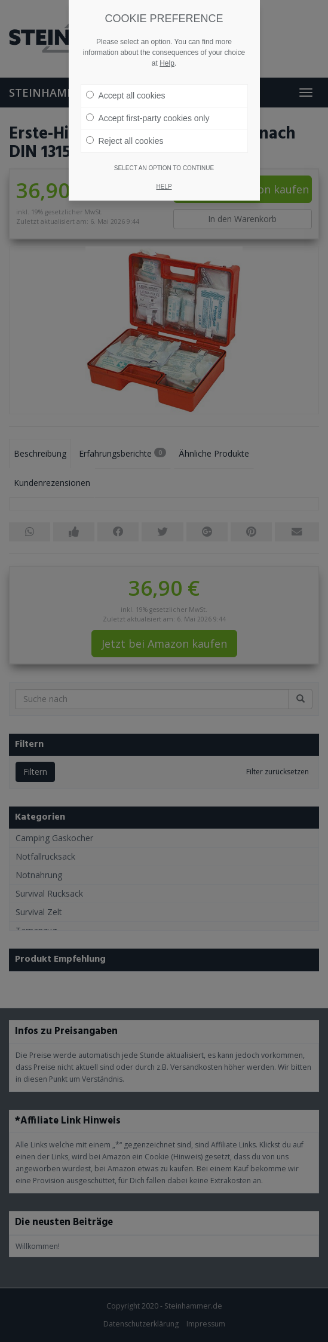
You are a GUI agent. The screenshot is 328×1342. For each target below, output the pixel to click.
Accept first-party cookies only (148, 118)
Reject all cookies (125, 141)
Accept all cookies (125, 95)
